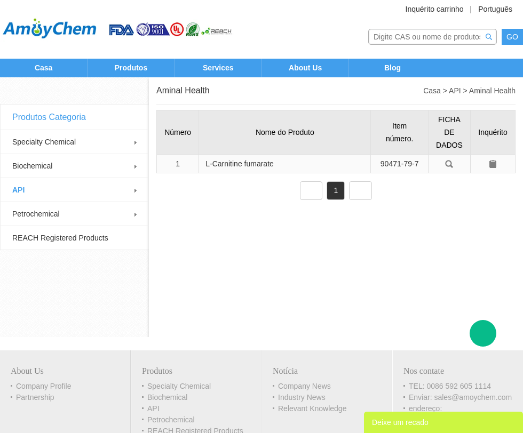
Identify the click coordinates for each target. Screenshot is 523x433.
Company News (304, 386)
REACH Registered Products (60, 238)
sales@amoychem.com (473, 397)
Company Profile (44, 386)
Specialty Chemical (44, 142)
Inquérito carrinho (435, 9)
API (18, 190)
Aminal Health (492, 90)
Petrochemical (36, 214)
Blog (392, 67)
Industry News (302, 397)
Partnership (35, 397)
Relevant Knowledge (312, 408)
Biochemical (32, 166)
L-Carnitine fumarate (239, 163)
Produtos (131, 67)
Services (218, 67)
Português (495, 9)
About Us (305, 67)
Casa (43, 67)
